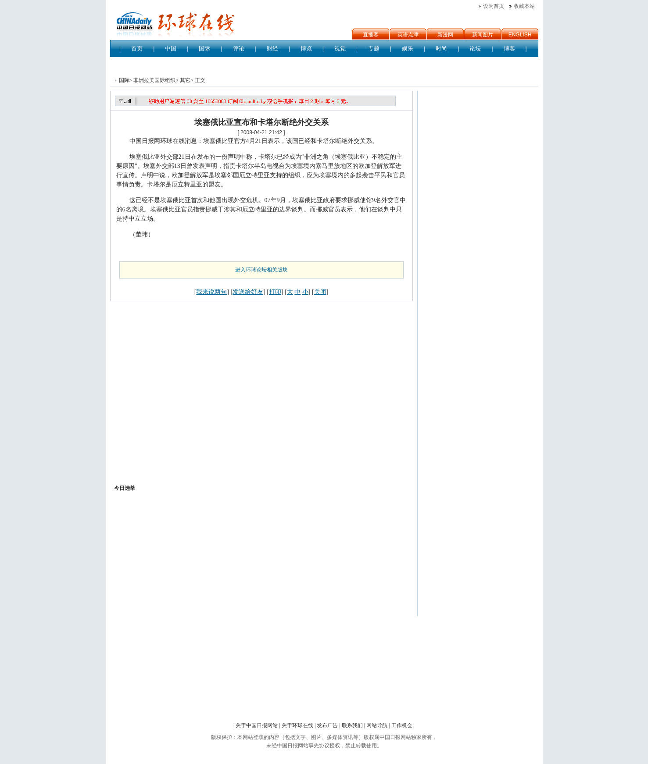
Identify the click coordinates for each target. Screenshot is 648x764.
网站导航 (376, 725)
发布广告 (327, 725)
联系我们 (352, 725)
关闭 (320, 291)
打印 (275, 291)
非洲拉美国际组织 (154, 80)
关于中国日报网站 (257, 725)
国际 (124, 80)
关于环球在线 (297, 725)
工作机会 (401, 725)
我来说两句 (211, 291)
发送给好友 (248, 291)
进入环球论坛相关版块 (261, 270)
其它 (185, 80)
